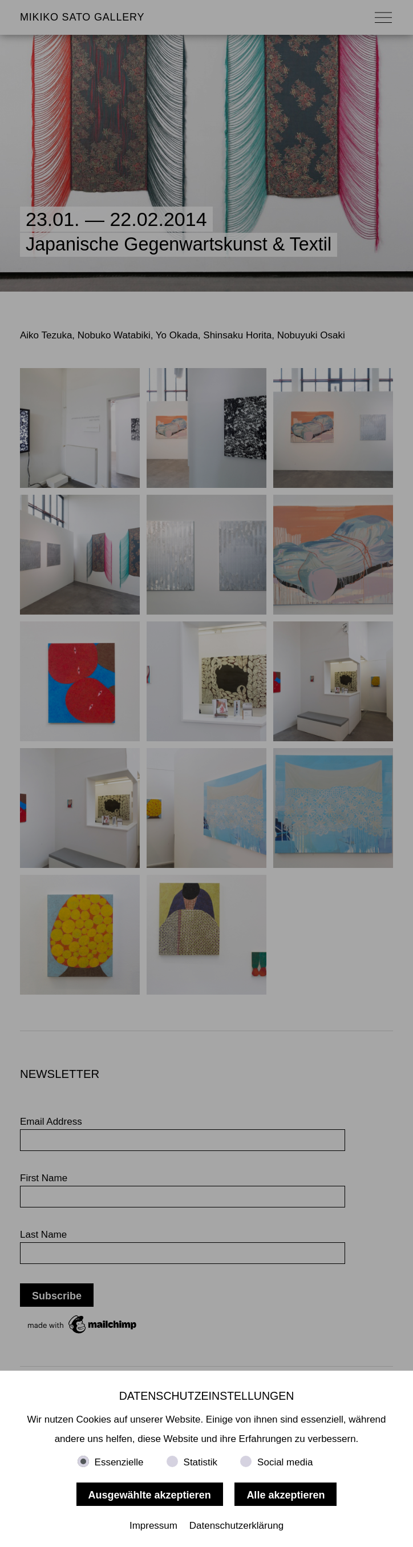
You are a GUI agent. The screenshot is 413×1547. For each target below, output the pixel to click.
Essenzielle (119, 1462)
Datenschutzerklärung (236, 1525)
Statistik (201, 1462)
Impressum (153, 1525)
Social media (285, 1462)
